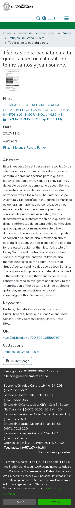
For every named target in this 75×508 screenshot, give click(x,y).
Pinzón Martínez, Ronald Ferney (25, 147)
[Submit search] (38, 18)
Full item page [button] (17, 361)
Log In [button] (52, 18)
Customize (9, 494)
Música (66, 33)
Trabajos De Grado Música (26, 38)
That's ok (54, 502)
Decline (19, 502)
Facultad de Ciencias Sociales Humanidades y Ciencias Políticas (37, 33)
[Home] (18, 7)
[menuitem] (44, 18)
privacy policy (51, 488)
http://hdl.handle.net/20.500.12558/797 (31, 338)
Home (7, 33)
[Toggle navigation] (66, 18)
